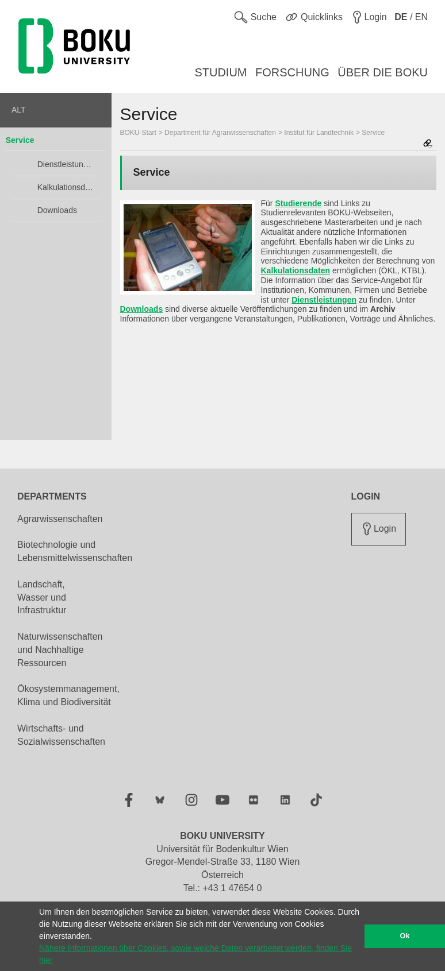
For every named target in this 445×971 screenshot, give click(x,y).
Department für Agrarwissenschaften (220, 133)
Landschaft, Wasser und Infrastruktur (41, 597)
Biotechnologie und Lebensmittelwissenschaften (74, 551)
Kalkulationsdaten (65, 187)
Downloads (57, 210)
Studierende (298, 203)
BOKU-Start (138, 133)
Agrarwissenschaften (60, 519)
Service (20, 140)
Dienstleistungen (65, 164)
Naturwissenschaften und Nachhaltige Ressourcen (60, 650)
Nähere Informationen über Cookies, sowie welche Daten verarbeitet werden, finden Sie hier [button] (195, 954)
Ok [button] (405, 936)
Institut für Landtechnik (319, 133)
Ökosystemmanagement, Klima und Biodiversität (68, 695)
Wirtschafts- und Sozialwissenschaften (61, 735)
